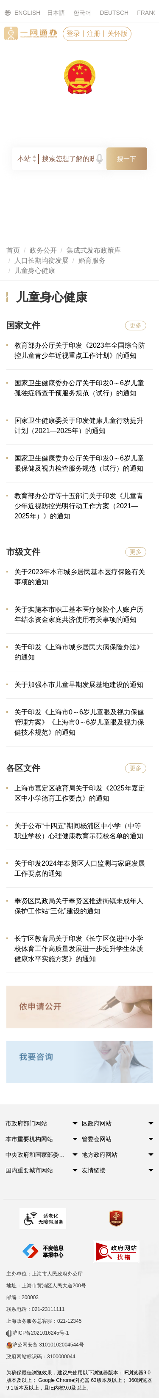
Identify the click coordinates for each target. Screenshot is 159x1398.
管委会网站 (97, 1139)
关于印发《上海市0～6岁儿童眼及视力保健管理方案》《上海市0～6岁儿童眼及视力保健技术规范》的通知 (79, 722)
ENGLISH (17, 12)
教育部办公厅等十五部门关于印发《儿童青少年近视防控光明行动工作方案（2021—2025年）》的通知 (78, 506)
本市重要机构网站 (29, 1139)
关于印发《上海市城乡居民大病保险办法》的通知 (78, 652)
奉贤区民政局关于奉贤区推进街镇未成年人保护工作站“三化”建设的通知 (78, 906)
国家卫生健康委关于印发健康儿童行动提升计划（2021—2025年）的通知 (78, 425)
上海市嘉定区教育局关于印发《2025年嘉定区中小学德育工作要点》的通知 (79, 793)
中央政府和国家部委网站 (37, 1154)
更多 (136, 325)
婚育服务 (92, 260)
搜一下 (126, 158)
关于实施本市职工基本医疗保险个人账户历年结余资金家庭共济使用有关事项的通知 (78, 614)
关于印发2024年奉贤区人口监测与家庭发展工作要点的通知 (79, 868)
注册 (93, 33)
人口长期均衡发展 (41, 260)
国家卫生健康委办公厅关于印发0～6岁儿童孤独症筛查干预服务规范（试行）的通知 (79, 388)
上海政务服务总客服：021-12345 (43, 1321)
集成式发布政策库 (94, 250)
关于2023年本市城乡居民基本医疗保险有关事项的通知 (79, 577)
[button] (37, 1126)
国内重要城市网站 (29, 1170)
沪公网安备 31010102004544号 (45, 1345)
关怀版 (117, 33)
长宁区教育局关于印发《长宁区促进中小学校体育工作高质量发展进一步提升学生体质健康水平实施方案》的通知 (78, 948)
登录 (73, 33)
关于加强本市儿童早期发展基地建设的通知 (78, 684)
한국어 (82, 12)
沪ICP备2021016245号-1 (37, 1333)
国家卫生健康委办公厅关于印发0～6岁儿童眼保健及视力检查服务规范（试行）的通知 (79, 463)
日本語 (56, 12)
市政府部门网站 (26, 1123)
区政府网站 (97, 1123)
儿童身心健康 (34, 270)
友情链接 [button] (94, 1170)
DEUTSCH (114, 12)
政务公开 (43, 250)
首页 (13, 250)
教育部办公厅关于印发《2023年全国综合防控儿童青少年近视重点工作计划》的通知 (79, 350)
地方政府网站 (99, 1154)
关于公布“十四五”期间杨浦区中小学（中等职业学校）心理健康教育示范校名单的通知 (78, 830)
